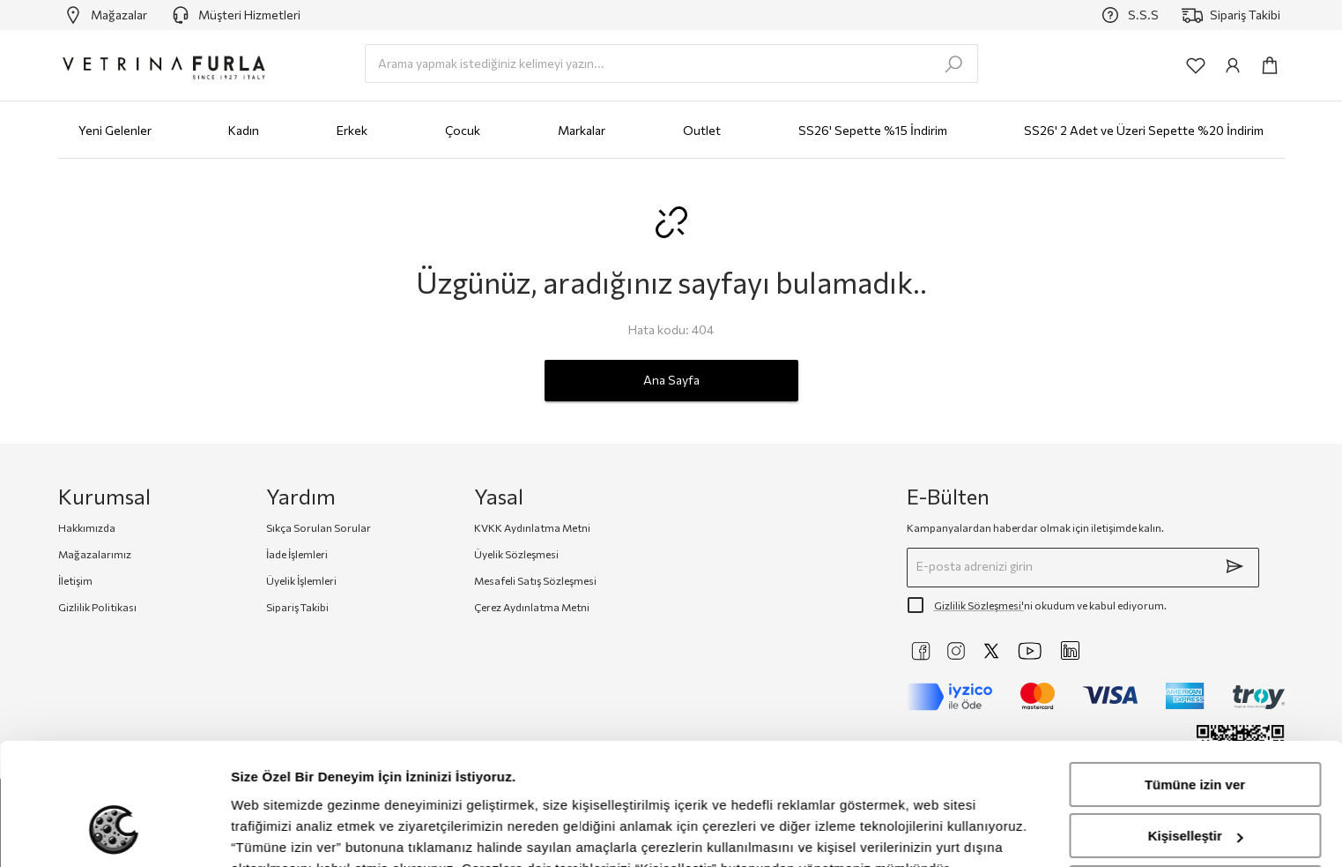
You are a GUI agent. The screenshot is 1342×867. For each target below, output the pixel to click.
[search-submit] (953, 64)
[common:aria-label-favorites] (1196, 65)
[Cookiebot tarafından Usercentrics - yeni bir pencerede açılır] (114, 832)
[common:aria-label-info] (1233, 65)
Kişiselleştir (1195, 729)
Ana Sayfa (671, 380)
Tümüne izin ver (1195, 678)
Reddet (1195, 781)
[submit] (1234, 566)
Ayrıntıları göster (284, 832)
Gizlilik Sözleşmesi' (979, 605)
